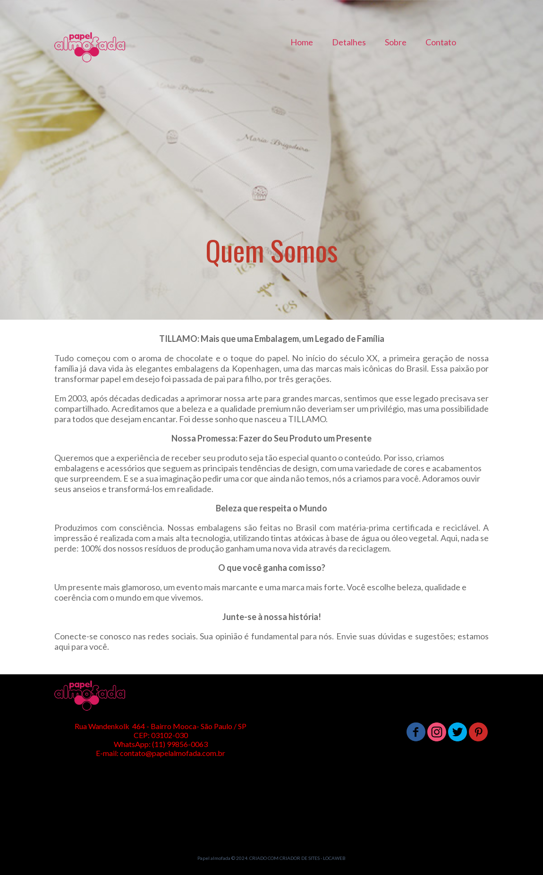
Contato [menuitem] (440, 42)
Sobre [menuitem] (396, 42)
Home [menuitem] (301, 42)
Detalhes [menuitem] (349, 42)
